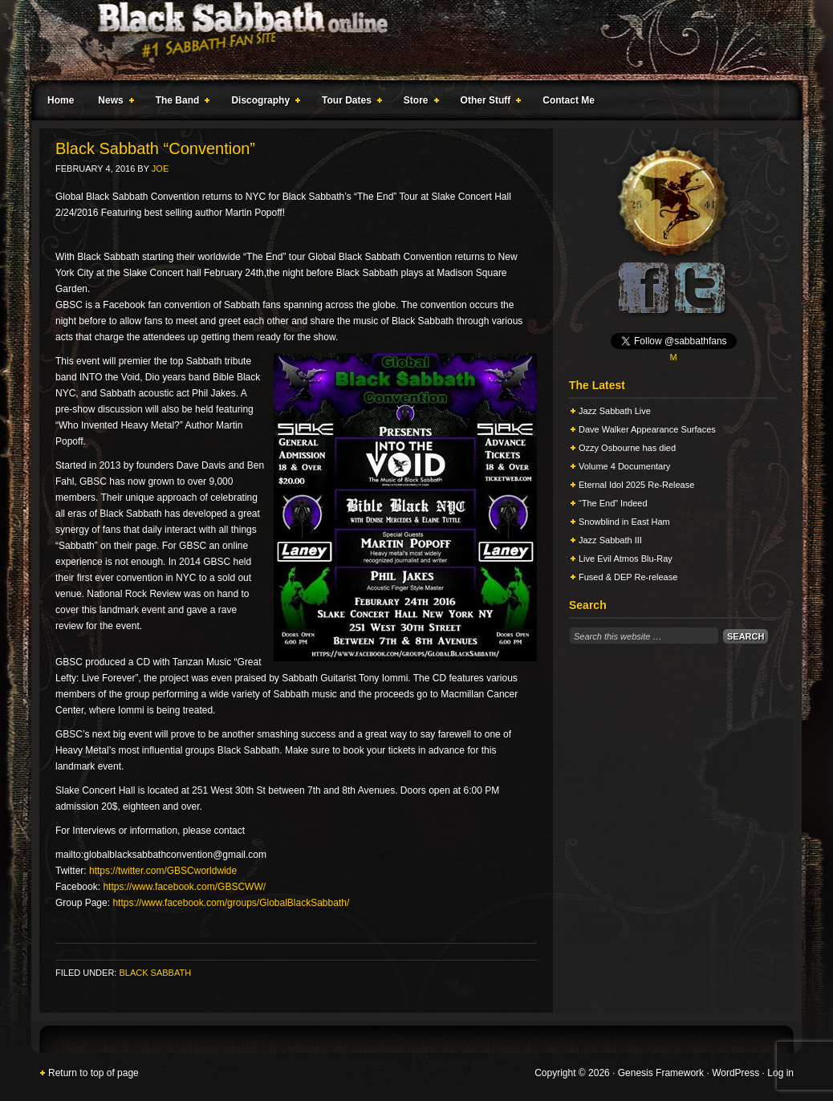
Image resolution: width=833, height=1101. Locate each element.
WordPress (735, 1073)
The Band (180, 103)
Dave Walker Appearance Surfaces (647, 429)
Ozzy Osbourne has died (627, 448)
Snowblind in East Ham (624, 521)
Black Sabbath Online (408, 40)
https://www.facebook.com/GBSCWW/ (184, 886)
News (112, 103)
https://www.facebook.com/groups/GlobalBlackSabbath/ (230, 902)
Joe (160, 168)
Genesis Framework (661, 1073)
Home (60, 100)
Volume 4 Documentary (624, 466)
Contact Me (568, 100)
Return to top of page (93, 1073)
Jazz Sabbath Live (615, 411)
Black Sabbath (155, 972)
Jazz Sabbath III (610, 540)
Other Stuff (488, 103)
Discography (262, 103)
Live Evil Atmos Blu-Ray (625, 558)
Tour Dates (349, 103)
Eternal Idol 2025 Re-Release (636, 485)
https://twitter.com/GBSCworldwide (163, 870)
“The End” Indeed (613, 503)
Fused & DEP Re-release (628, 577)
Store (418, 103)
